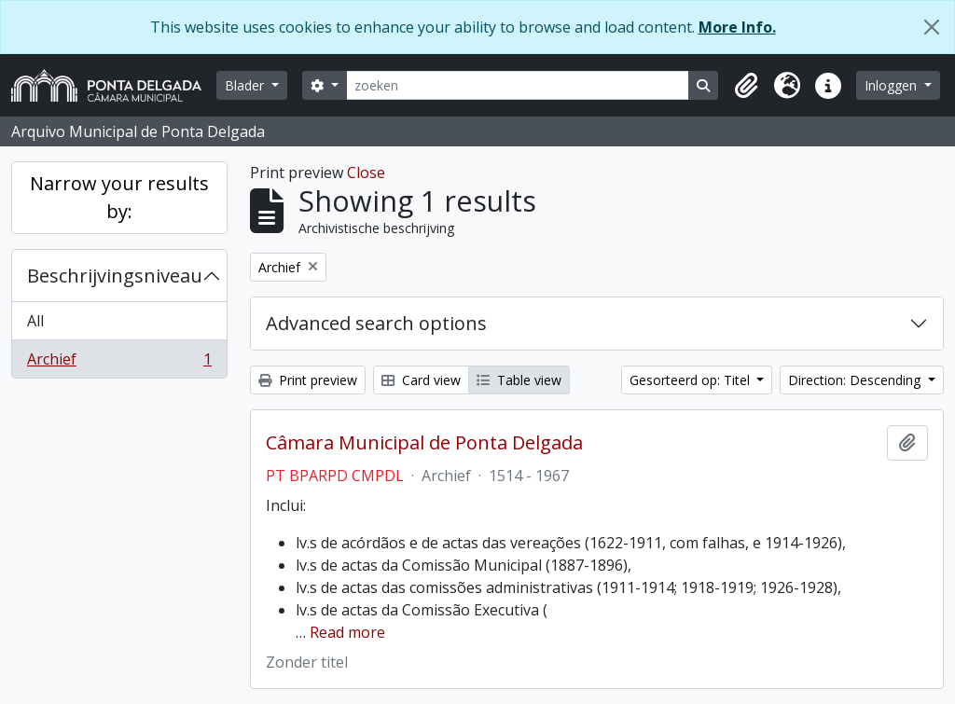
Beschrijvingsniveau (114, 275)
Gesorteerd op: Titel (692, 380)
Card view (421, 380)
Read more (347, 632)
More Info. (737, 27)
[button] (746, 85)
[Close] (931, 27)
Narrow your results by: (119, 197)
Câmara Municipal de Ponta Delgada (424, 443)
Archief (119, 363)
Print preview (307, 380)
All (35, 321)
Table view (519, 380)
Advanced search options (376, 323)
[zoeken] (518, 85)
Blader (246, 85)
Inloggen (892, 85)
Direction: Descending (856, 380)
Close (366, 172)
